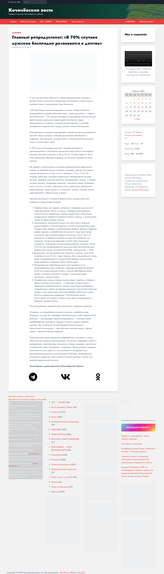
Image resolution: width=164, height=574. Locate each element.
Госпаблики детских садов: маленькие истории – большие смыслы (138, 450)
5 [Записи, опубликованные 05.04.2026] (150, 98)
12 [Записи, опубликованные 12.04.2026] (150, 102)
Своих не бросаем (78, 22)
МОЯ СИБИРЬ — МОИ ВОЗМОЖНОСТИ (61, 448)
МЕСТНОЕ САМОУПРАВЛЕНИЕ (65, 439)
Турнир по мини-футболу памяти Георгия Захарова (135, 437)
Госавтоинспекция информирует (65, 421)
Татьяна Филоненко (140, 189)
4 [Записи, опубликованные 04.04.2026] (146, 98)
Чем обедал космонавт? (131, 443)
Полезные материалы (60, 464)
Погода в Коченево (133, 135)
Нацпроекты (56, 454)
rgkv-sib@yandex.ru (34, 454)
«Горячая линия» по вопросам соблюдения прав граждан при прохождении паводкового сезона (136, 459)
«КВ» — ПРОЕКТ (45, 22)
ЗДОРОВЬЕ (16, 33)
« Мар (137, 119)
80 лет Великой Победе (61, 407)
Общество (55, 459)
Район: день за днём (28, 22)
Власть (54, 416)
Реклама (54, 481)
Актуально (55, 411)
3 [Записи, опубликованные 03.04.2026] (142, 98)
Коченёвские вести (31, 10)
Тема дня (55, 491)
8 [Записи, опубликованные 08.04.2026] (134, 102)
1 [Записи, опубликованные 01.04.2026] (134, 98)
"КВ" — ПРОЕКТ (58, 402)
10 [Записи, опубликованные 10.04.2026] (142, 102)
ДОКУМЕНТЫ (130, 22)
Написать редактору (146, 22)
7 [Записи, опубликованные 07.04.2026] (130, 102)
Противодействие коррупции (64, 469)
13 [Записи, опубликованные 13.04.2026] (127, 107)
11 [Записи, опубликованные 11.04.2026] (146, 102)
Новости (13, 22)
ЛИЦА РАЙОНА (61, 22)
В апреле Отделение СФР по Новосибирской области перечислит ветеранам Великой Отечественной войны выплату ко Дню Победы (137, 472)
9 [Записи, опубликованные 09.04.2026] (138, 102)
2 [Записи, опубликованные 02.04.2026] (138, 98)
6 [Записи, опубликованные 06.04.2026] (126, 102)
